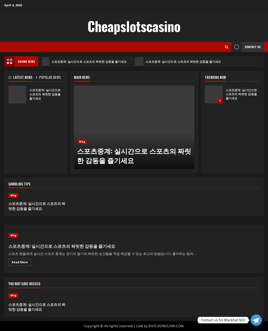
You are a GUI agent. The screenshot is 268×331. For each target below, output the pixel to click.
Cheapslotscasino (134, 26)
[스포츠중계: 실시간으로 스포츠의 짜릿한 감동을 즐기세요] (134, 127)
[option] (134, 127)
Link (139, 326)
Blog (82, 141)
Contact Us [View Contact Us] (246, 47)
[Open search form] (226, 47)
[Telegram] (256, 320)
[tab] (22, 78)
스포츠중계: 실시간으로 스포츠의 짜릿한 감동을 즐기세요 (85, 61)
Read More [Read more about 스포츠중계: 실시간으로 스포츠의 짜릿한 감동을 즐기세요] (21, 263)
